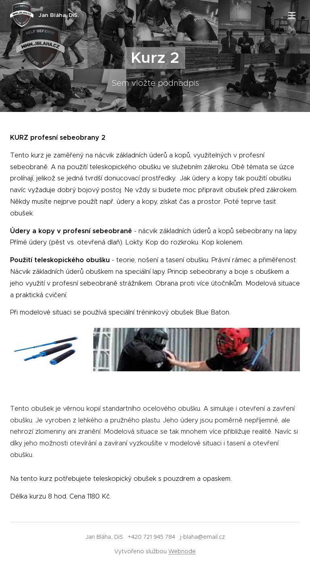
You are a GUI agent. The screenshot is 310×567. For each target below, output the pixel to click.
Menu (291, 15)
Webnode (182, 551)
